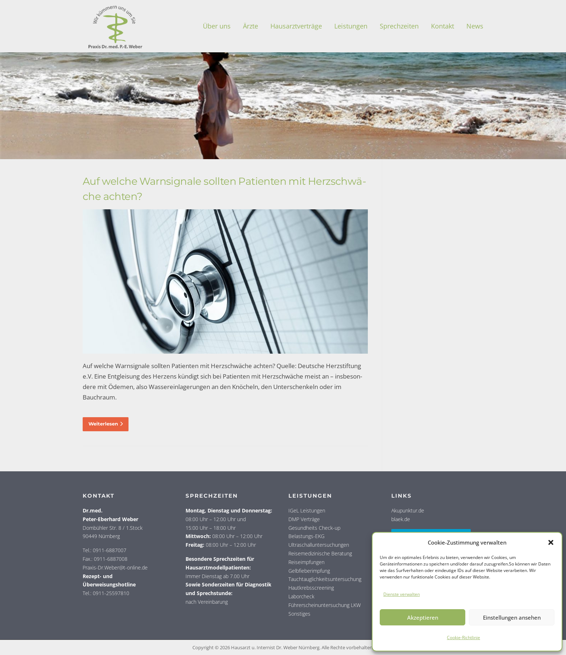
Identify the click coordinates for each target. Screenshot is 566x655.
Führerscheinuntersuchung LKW (324, 605)
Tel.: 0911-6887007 (104, 550)
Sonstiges (299, 613)
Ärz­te (250, 26)
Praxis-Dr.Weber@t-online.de (115, 567)
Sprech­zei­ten (399, 26)
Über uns (217, 26)
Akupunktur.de (407, 510)
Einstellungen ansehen (512, 617)
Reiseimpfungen (306, 562)
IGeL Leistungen (306, 510)
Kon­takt (442, 26)
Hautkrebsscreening (311, 587)
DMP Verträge (304, 519)
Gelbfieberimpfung (309, 570)
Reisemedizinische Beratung (320, 553)
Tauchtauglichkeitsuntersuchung (324, 579)
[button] (550, 542)
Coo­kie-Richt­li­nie (463, 637)
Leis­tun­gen (350, 26)
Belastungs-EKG (306, 536)
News (474, 26)
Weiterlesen (105, 424)
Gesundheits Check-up (314, 527)
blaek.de (400, 519)
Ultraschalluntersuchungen (318, 544)
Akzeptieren (422, 617)
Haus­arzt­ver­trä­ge (296, 26)
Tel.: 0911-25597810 (106, 593)
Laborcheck (301, 596)
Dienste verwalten (401, 594)
